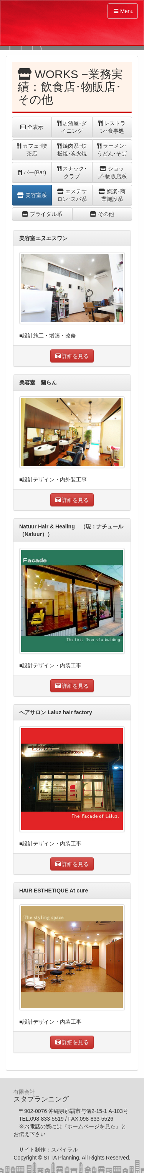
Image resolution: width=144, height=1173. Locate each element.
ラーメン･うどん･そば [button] (112, 150)
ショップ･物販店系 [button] (112, 172)
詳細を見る (72, 356)
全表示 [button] (31, 127)
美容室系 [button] (32, 195)
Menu (124, 11)
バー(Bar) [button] (32, 172)
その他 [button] (102, 214)
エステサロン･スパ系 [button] (72, 195)
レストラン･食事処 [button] (112, 127)
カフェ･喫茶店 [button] (32, 150)
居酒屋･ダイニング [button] (72, 127)
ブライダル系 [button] (42, 214)
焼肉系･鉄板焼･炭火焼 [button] (72, 150)
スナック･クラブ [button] (72, 172)
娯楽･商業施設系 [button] (112, 195)
